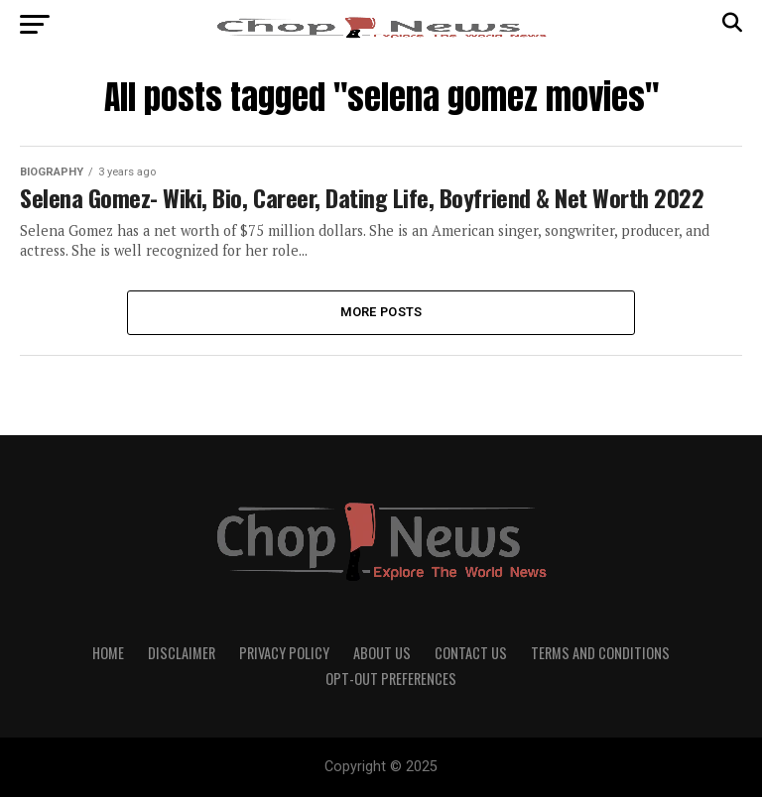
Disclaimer (181, 652)
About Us (382, 652)
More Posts (381, 311)
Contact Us (471, 652)
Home (108, 652)
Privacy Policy (284, 652)
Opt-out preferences (390, 678)
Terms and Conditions (600, 652)
